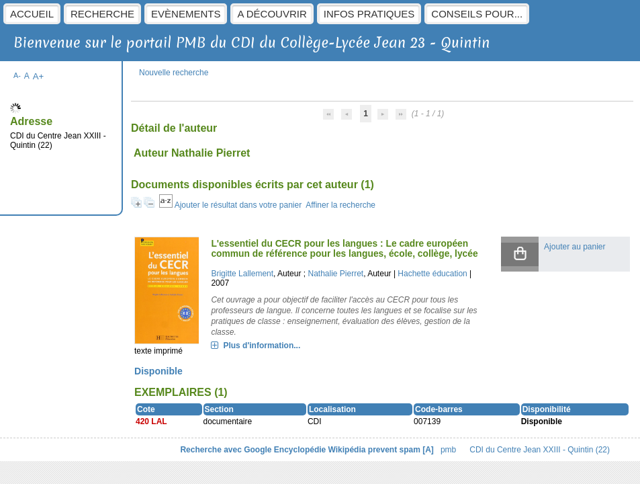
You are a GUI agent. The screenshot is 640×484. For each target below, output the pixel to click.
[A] (428, 449)
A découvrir (271, 13)
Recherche (102, 13)
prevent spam (394, 449)
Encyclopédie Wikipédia (320, 449)
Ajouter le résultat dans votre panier (238, 205)
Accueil (32, 13)
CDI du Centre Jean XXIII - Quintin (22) (539, 449)
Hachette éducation (432, 273)
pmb (448, 449)
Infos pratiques (369, 13)
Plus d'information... (261, 345)
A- (17, 75)
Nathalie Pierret (335, 273)
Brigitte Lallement (242, 273)
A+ (38, 76)
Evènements (185, 13)
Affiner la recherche (340, 205)
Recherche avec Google (225, 449)
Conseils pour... (476, 13)
